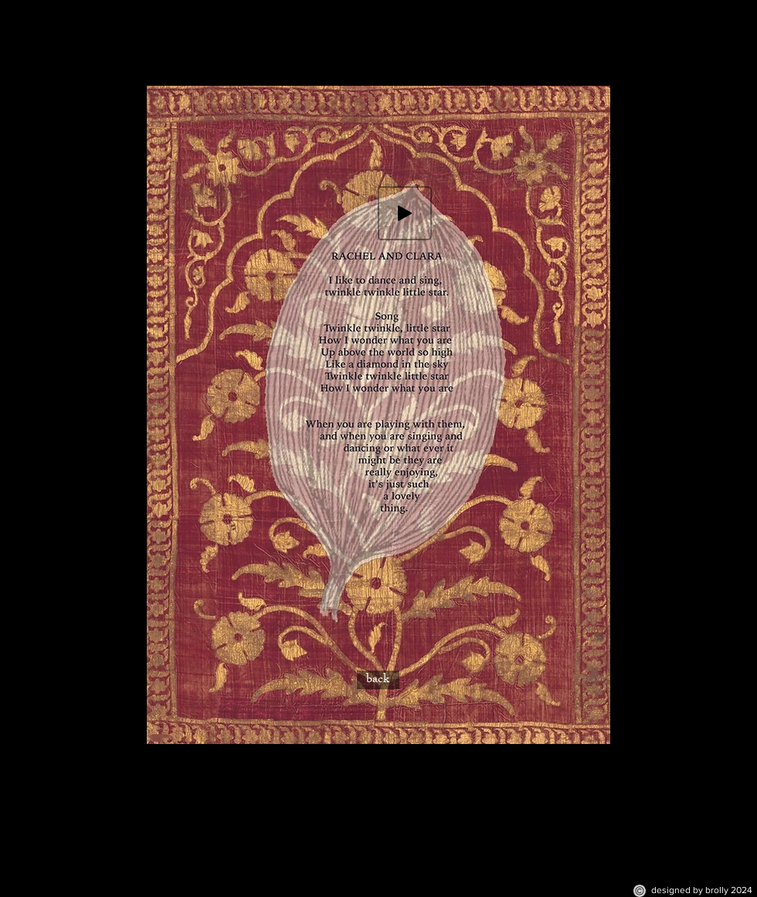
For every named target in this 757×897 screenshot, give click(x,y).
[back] (378, 680)
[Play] (405, 213)
